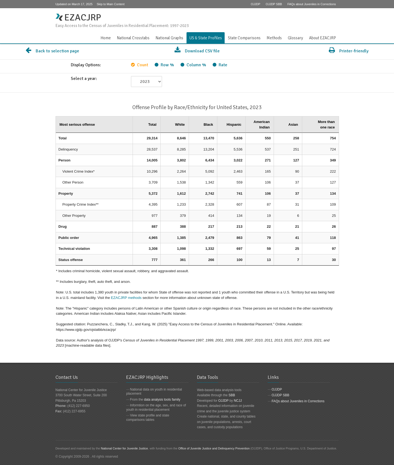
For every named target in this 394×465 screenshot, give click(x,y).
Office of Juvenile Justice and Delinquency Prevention (214, 448)
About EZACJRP (322, 37)
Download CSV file (197, 51)
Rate (220, 65)
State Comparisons (244, 37)
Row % (164, 65)
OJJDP (255, 4)
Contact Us (335, 14)
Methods (274, 37)
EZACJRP (78, 17)
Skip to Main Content (110, 4)
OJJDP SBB (274, 4)
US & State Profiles (205, 37)
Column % (193, 65)
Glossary (295, 37)
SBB (231, 395)
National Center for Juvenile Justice (124, 448)
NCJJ (238, 401)
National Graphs (169, 37)
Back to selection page (52, 51)
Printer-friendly (348, 51)
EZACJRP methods (126, 298)
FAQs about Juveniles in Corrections (312, 4)
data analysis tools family (162, 399)
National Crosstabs (133, 37)
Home (105, 37)
